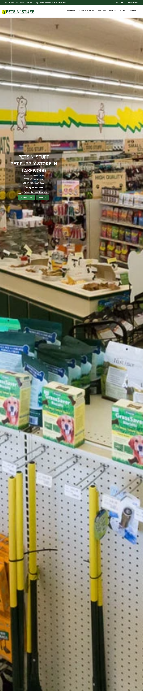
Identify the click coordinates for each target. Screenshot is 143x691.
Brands (42, 197)
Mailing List (26, 197)
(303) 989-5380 (34, 187)
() (37, 192)
